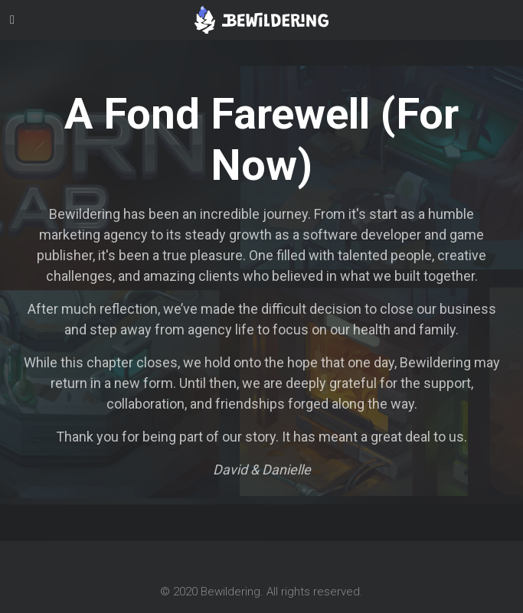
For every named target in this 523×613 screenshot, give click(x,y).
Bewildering (230, 591)
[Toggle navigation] (12, 20)
